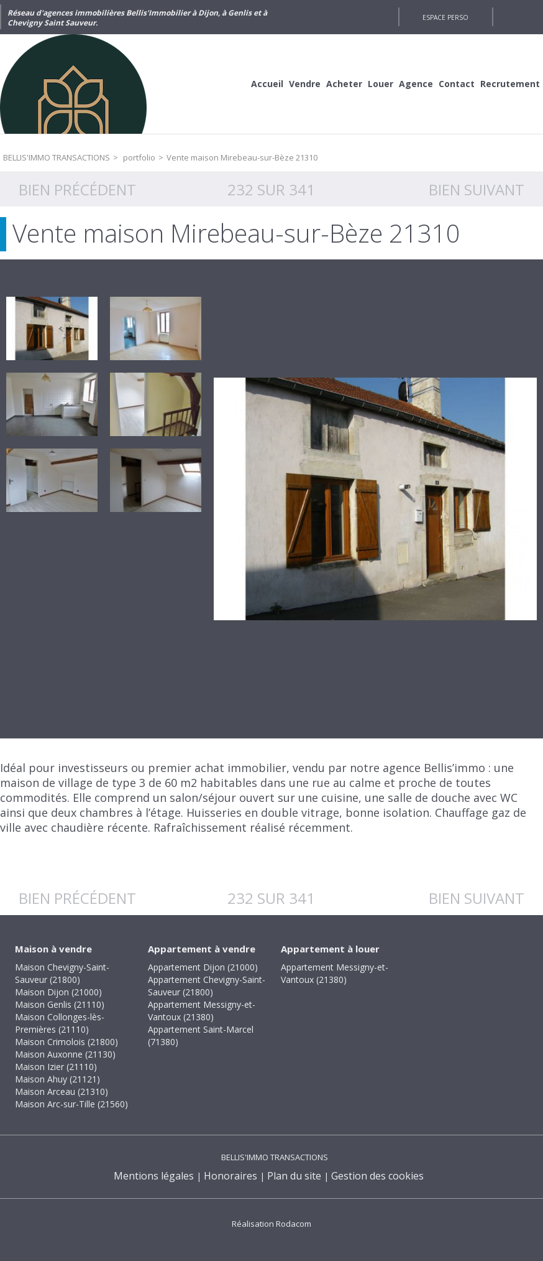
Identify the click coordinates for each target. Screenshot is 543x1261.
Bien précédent (77, 189)
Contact (457, 84)
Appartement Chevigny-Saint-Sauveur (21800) (206, 986)
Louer (380, 84)
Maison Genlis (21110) (59, 1004)
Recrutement (510, 84)
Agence (416, 84)
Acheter (344, 84)
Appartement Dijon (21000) (203, 967)
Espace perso (445, 17)
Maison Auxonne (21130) (65, 1054)
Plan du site (294, 1176)
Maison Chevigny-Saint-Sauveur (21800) (62, 973)
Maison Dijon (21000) (58, 992)
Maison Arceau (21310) (61, 1091)
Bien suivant (476, 189)
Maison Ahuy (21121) (57, 1079)
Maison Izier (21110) (56, 1067)
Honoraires (230, 1176)
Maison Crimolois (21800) (66, 1042)
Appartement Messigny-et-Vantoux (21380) (201, 1010)
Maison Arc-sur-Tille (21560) (71, 1104)
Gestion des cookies (377, 1176)
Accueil (267, 84)
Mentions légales (154, 1176)
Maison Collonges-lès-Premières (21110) (59, 1023)
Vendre (305, 84)
